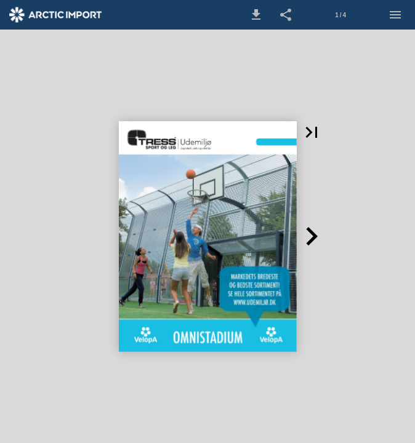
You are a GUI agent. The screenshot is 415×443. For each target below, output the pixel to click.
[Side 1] (340, 15)
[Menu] (395, 15)
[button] (256, 15)
